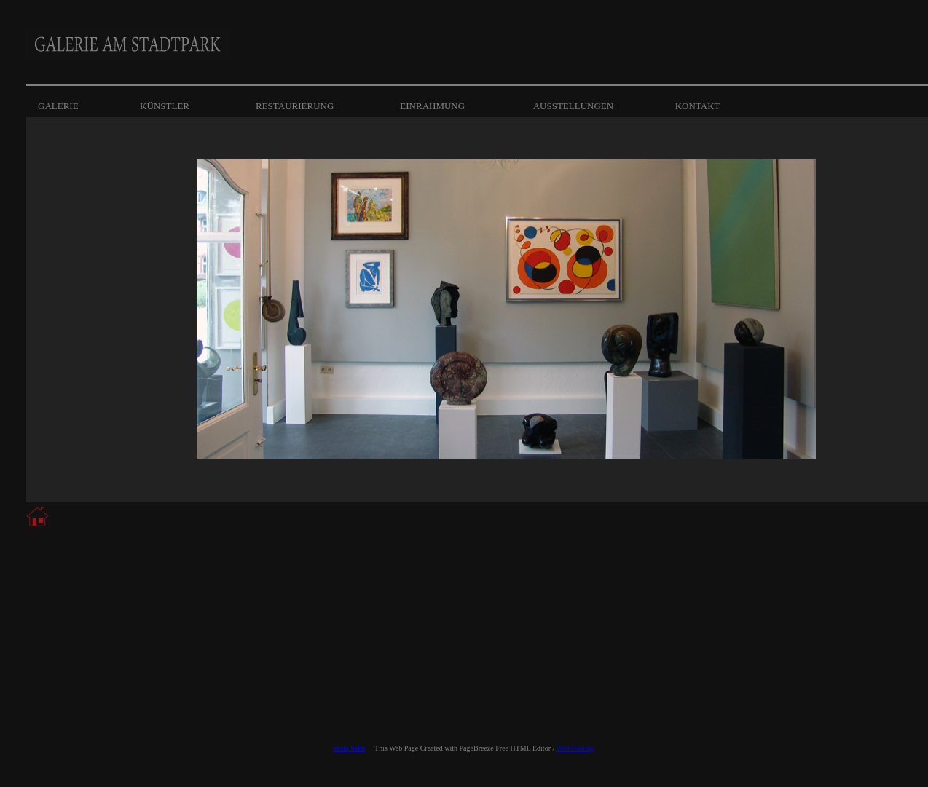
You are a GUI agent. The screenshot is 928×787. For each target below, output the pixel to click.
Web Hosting (575, 748)
